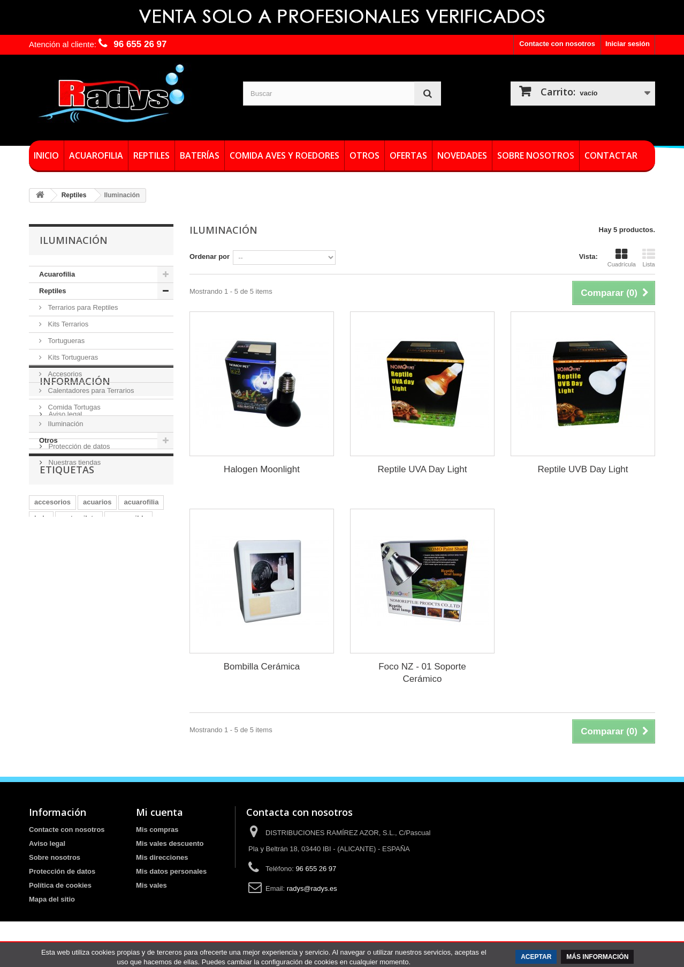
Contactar (610, 155)
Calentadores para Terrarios (90, 390)
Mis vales (151, 885)
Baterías (199, 155)
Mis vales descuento (169, 843)
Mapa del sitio (52, 899)
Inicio (46, 155)
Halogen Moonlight (262, 469)
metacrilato (78, 647)
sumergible (128, 647)
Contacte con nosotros (557, 44)
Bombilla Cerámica (262, 666)
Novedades (462, 155)
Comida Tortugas (73, 407)
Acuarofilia (96, 155)
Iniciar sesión (627, 44)
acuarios (97, 631)
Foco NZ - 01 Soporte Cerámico (422, 672)
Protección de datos (78, 542)
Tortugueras (65, 341)
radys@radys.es (312, 888)
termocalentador (125, 663)
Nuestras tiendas (74, 558)
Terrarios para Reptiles (82, 307)
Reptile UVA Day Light (422, 469)
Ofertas (408, 155)
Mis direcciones (162, 857)
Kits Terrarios (67, 324)
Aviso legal (64, 510)
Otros (364, 155)
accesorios (52, 631)
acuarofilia (141, 631)
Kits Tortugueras (72, 357)
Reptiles (151, 155)
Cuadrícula (621, 257)
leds (41, 647)
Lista (648, 257)
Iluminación (64, 424)
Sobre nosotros (535, 155)
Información (75, 481)
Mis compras (157, 829)
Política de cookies (60, 885)
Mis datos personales (171, 871)
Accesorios (64, 374)
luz (39, 663)
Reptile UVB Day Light (582, 469)
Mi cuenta (159, 812)
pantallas (71, 663)
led (39, 679)
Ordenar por (209, 256)
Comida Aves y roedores (284, 155)
